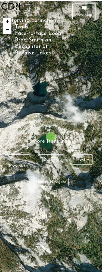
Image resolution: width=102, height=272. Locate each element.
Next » (82, 159)
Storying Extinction (32, 20)
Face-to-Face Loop (38, 33)
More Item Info (51, 141)
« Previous (17, 162)
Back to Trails (51, 162)
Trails (21, 27)
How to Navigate (51, 182)
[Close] (84, 11)
